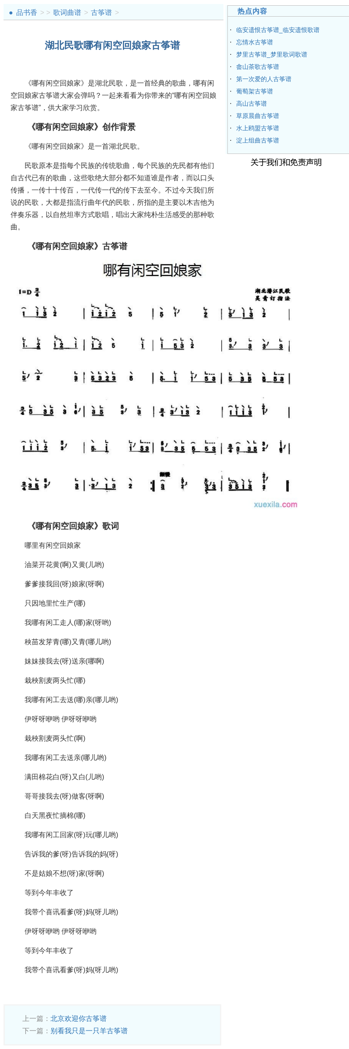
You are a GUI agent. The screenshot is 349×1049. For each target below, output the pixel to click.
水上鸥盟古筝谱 (257, 128)
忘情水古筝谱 (254, 42)
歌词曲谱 (67, 12)
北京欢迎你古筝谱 (78, 1018)
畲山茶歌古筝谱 (257, 66)
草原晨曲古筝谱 (257, 115)
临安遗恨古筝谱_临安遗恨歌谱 (278, 29)
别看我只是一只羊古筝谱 (89, 1031)
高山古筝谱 (251, 103)
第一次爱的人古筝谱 (263, 78)
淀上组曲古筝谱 (257, 140)
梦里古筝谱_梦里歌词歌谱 (271, 54)
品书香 (26, 12)
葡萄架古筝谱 (254, 91)
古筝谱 (101, 12)
